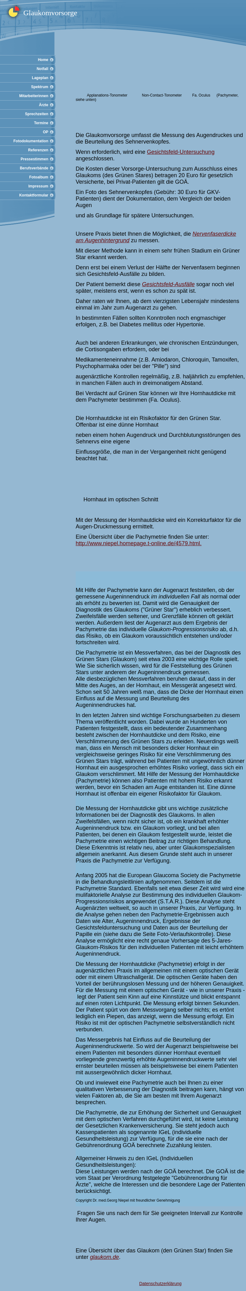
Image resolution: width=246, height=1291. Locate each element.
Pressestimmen (34, 159)
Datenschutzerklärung (160, 1283)
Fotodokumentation (30, 141)
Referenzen (38, 150)
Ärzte (43, 105)
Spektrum (39, 87)
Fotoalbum (38, 177)
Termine (41, 123)
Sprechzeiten (36, 114)
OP (45, 132)
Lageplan (40, 78)
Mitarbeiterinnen (33, 96)
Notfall (42, 69)
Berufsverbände (34, 168)
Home (43, 60)
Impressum (38, 186)
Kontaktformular (33, 195)
